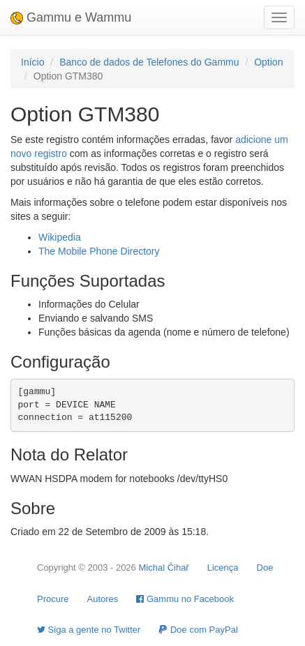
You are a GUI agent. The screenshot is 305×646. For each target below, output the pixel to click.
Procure (53, 599)
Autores (103, 599)
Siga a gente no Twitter (88, 629)
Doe (265, 567)
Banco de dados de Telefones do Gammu (149, 62)
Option (268, 62)
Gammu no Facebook (185, 599)
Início (32, 62)
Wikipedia (59, 237)
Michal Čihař (163, 567)
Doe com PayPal (197, 629)
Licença (223, 567)
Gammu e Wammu (70, 17)
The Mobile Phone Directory (99, 251)
